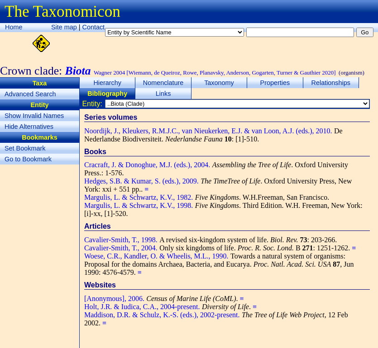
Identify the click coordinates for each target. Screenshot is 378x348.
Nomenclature (163, 82)
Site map (64, 27)
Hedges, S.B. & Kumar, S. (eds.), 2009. (141, 181)
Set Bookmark (25, 148)
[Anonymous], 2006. (114, 298)
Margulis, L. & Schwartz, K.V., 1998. (138, 205)
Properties (275, 82)
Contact (93, 27)
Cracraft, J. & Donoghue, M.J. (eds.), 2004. (147, 165)
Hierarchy (107, 82)
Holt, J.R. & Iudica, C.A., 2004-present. (142, 306)
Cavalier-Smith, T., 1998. (121, 240)
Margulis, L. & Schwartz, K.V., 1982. (138, 197)
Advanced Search (30, 94)
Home (13, 27)
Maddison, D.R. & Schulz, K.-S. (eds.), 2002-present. (162, 315)
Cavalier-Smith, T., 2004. (121, 248)
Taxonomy (219, 82)
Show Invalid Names (34, 115)
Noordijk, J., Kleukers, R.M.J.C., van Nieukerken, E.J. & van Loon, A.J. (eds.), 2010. (208, 131)
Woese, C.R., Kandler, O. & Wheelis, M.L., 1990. (156, 256)
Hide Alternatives (29, 126)
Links (163, 93)
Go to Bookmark (28, 159)
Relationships (330, 82)
